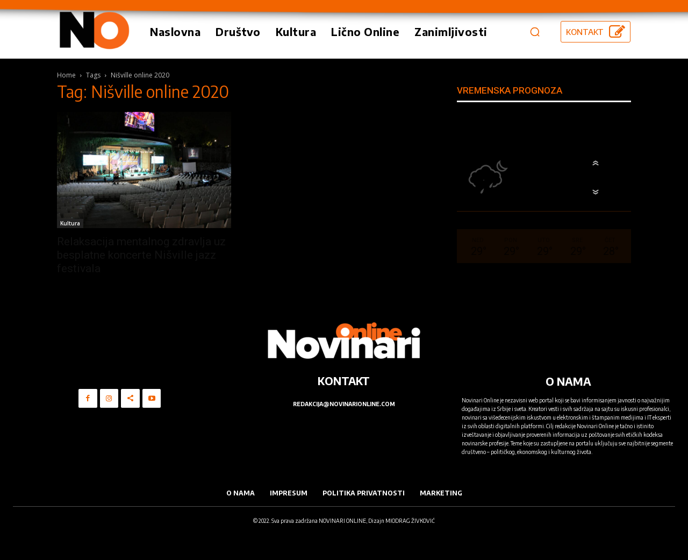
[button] (535, 32)
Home (66, 75)
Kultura (70, 223)
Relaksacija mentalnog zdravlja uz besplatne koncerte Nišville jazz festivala (141, 255)
